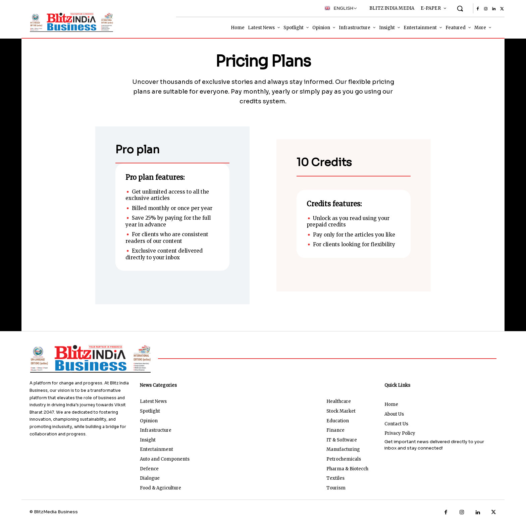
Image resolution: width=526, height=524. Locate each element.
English (339, 8)
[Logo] (70, 22)
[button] (460, 8)
